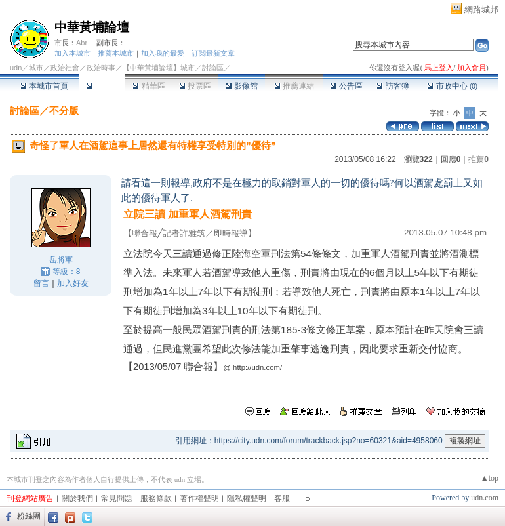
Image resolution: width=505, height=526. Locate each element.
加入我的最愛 (162, 53)
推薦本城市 (116, 53)
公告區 (346, 86)
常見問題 (116, 498)
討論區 (102, 86)
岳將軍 (61, 259)
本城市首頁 (44, 86)
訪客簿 (392, 86)
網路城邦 (481, 9)
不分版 (64, 110)
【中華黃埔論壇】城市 (159, 67)
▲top (489, 478)
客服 (282, 498)
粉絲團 (29, 516)
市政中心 (452, 86)
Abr (81, 43)
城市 (36, 67)
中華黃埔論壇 (91, 27)
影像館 (242, 86)
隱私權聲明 (246, 498)
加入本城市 (72, 53)
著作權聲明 (199, 498)
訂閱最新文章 (213, 53)
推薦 (478, 159)
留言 (41, 283)
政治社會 (65, 67)
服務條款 (156, 498)
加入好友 (73, 283)
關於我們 (77, 498)
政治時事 (101, 67)
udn (16, 67)
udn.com (484, 497)
